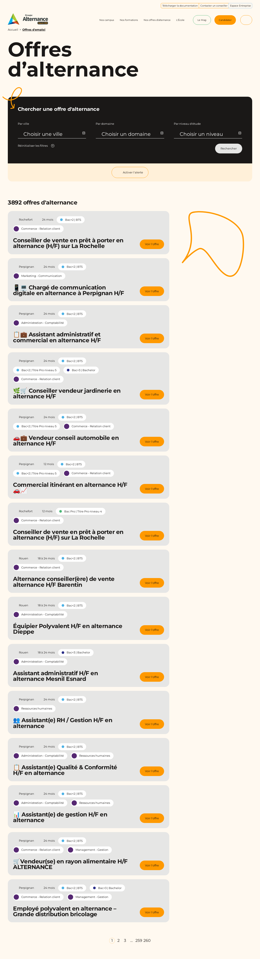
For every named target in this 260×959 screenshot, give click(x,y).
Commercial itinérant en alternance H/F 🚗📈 (70, 487)
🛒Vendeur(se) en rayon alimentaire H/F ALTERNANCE (70, 864)
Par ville (23, 123)
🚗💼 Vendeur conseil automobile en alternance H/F (66, 440)
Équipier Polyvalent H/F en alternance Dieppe (67, 629)
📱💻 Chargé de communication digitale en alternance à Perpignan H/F (68, 290)
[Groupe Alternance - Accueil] (31, 19)
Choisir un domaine (132, 134)
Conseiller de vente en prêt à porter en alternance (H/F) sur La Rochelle (68, 243)
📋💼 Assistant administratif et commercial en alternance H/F (57, 337)
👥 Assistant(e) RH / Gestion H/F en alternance (62, 723)
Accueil (13, 29)
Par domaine (105, 123)
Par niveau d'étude (187, 123)
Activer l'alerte (130, 172)
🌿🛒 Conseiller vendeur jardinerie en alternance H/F (67, 393)
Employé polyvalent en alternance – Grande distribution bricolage (64, 911)
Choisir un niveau (210, 134)
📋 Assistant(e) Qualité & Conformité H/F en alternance (65, 770)
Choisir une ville (54, 134)
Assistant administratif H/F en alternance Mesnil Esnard (55, 676)
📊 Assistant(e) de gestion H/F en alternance (60, 817)
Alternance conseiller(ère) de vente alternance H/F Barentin (64, 581)
